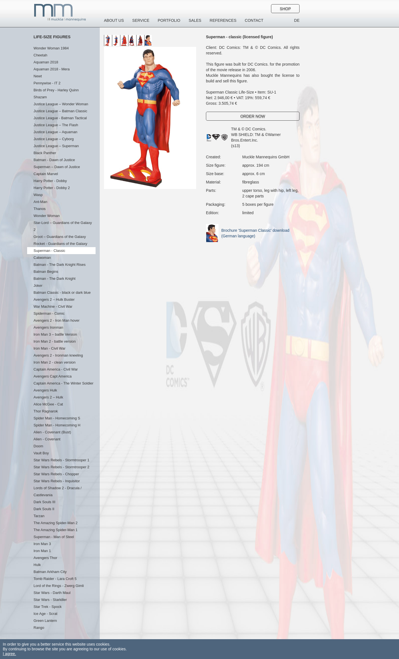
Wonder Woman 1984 (51, 48)
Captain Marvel (46, 174)
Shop (285, 8)
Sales (195, 20)
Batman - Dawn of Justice (54, 160)
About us (114, 20)
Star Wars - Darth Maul (52, 593)
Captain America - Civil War (56, 369)
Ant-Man (40, 202)
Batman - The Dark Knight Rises (60, 264)
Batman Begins (46, 271)
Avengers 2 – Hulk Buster (54, 299)
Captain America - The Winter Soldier (63, 383)
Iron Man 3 (42, 544)
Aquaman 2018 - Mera (52, 69)
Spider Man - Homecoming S (57, 418)
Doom (38, 446)
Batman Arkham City (50, 572)
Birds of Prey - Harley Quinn (56, 90)
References (223, 20)
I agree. (9, 653)
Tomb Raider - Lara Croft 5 (55, 579)
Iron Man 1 (42, 551)
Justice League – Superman (56, 146)
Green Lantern (45, 621)
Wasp (38, 195)
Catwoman (42, 258)
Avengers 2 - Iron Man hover (57, 320)
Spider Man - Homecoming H (57, 425)
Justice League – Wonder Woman (61, 104)
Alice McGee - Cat (48, 404)
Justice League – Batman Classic (60, 111)
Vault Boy (41, 453)
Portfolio (169, 20)
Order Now (252, 116)
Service (140, 20)
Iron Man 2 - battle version (55, 341)
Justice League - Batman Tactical (60, 118)
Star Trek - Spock (47, 607)
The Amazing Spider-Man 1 (56, 530)
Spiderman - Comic (49, 313)
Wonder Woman (47, 216)
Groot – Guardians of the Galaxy (60, 237)
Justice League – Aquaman (55, 132)
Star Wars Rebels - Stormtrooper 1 (61, 460)
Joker (38, 285)
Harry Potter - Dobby (50, 181)
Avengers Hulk (45, 390)
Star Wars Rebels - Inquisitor (57, 481)
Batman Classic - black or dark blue (62, 292)
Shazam (40, 97)
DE (297, 20)
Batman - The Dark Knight (54, 278)
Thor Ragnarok (46, 411)
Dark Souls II (44, 509)
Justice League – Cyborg (54, 139)
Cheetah (40, 55)
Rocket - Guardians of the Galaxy (60, 244)
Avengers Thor (45, 558)
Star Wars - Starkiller (50, 600)
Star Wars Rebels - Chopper (56, 474)
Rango (39, 627)
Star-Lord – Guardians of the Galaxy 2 (63, 226)
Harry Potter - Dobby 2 (52, 188)
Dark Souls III (44, 502)
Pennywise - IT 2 (47, 83)
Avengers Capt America (53, 376)
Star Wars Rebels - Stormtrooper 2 (61, 467)
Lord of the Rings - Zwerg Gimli (59, 586)
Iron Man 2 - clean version (54, 362)
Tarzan (39, 516)
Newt (38, 76)
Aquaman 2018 (46, 62)
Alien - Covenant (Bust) (52, 432)
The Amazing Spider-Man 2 (56, 523)
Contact (254, 20)
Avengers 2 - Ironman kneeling (58, 355)
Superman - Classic (49, 251)
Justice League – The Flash (56, 125)
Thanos (40, 209)
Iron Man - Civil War (49, 348)
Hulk (37, 565)
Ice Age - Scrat (45, 614)
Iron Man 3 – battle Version (55, 334)
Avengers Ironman (48, 327)
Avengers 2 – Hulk (48, 397)
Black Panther (45, 153)
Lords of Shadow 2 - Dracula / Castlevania (58, 491)
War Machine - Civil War (53, 306)
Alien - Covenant (47, 439)
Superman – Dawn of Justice (57, 167)
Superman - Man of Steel (54, 537)
